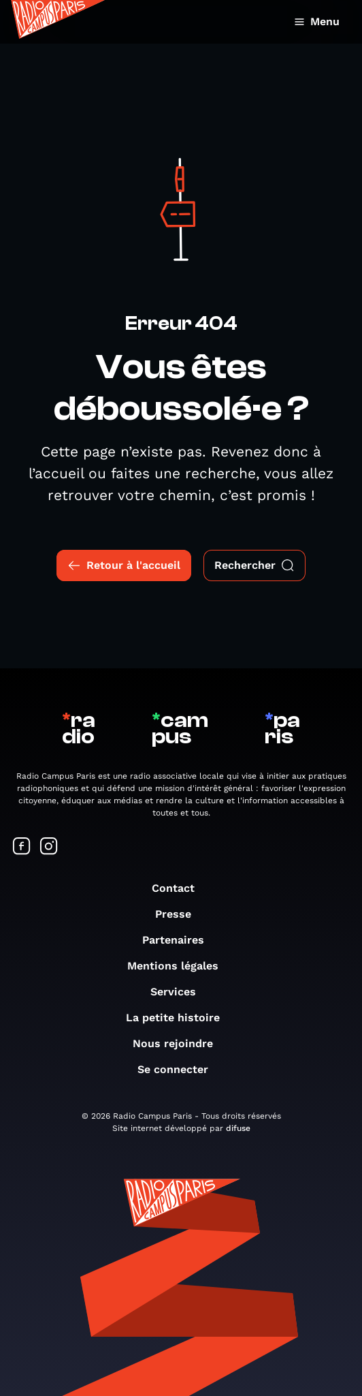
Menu (317, 21)
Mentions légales (179, 965)
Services (180, 991)
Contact (180, 888)
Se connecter (179, 1069)
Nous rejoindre (180, 1043)
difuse (238, 1128)
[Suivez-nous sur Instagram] (49, 847)
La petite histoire (179, 1017)
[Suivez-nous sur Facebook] (22, 847)
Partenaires (180, 939)
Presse (180, 914)
